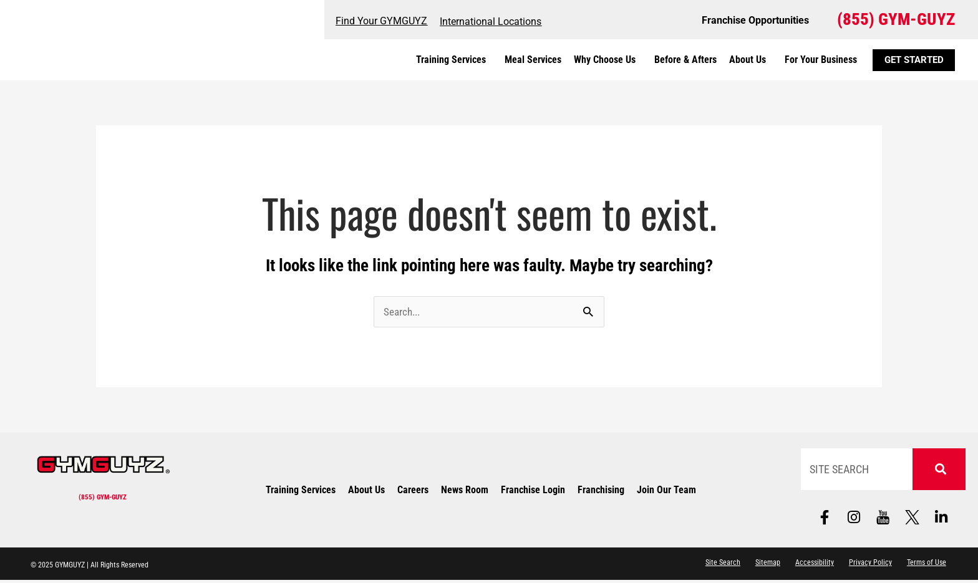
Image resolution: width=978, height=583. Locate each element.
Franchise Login (533, 492)
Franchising (601, 492)
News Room (464, 492)
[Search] (939, 470)
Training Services (454, 60)
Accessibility (809, 566)
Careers (412, 492)
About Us (750, 60)
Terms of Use (925, 566)
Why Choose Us (608, 60)
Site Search (715, 566)
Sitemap (761, 566)
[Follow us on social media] (883, 518)
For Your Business (821, 59)
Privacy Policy (867, 566)
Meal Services (533, 59)
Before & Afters (685, 59)
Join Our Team (666, 492)
